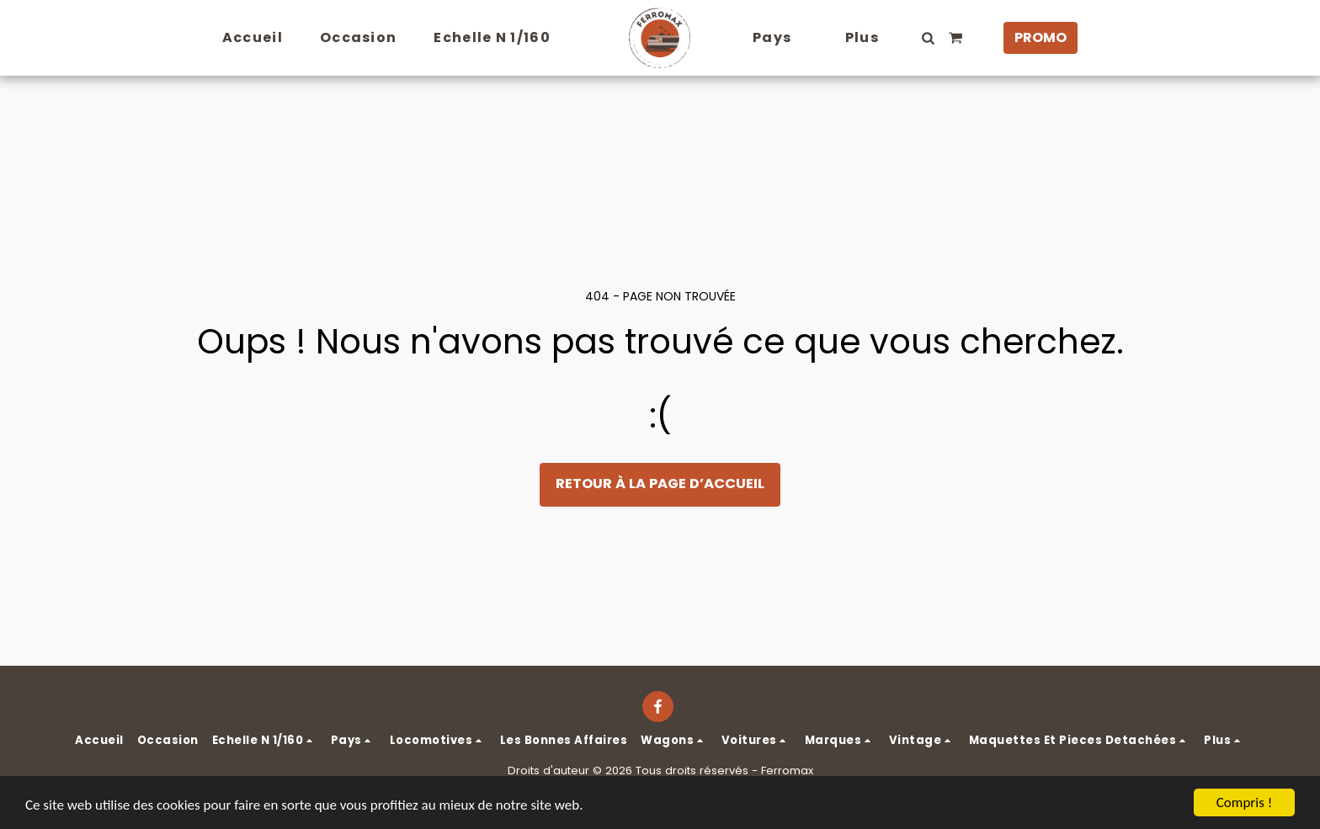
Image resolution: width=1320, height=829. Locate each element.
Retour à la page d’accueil (660, 483)
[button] (928, 38)
